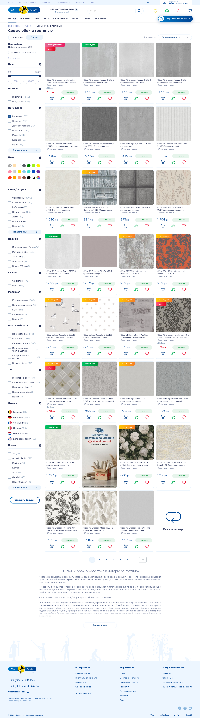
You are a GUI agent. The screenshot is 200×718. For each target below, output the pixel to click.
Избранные (167, 678)
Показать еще (173, 521)
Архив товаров (83, 693)
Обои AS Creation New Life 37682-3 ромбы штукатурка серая (62, 400)
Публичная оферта (129, 682)
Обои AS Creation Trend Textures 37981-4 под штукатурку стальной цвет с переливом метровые (98, 400)
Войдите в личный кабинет (179, 3)
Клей (36, 18)
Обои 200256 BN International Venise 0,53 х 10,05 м (171, 273)
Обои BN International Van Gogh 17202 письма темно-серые (134, 336)
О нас (10, 2)
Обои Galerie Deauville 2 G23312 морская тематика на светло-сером (60, 336)
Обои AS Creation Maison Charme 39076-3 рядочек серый (172, 145)
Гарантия (46, 2)
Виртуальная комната (174, 18)
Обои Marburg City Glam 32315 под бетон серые (135, 145)
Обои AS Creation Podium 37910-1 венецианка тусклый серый (172, 81)
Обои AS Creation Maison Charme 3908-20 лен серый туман (135, 529)
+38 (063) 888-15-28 (62, 10)
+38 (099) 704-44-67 (23, 686)
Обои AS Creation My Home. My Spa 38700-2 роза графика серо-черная (61, 529)
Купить (52, 98)
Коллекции (17, 37)
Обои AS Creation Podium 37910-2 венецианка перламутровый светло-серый (98, 81)
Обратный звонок (16, 692)
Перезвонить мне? (62, 12)
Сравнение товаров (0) (173, 682)
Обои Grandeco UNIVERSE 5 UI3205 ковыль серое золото (170, 209)
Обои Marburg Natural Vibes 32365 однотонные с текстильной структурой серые (172, 400)
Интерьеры (100, 18)
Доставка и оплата (27, 2)
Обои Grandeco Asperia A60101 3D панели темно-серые (135, 209)
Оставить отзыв (55, 85)
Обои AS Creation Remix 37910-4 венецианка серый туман (61, 273)
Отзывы (86, 18)
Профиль (166, 673)
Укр (153, 2)
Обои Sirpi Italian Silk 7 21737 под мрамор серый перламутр (61, 464)
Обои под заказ (83, 687)
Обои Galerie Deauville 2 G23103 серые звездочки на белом (97, 336)
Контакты (80, 2)
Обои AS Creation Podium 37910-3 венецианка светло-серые (135, 81)
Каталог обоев (82, 673)
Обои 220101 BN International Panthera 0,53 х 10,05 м (133, 273)
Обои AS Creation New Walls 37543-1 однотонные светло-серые (62, 145)
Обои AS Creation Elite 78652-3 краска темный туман (97, 273)
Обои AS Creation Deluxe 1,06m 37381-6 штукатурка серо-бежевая (60, 209)
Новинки (25, 18)
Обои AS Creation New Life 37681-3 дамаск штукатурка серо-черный (173, 336)
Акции (74, 18)
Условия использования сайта (177, 687)
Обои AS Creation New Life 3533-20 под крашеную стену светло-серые (61, 81)
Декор (46, 18)
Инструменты (60, 18)
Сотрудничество (63, 2)
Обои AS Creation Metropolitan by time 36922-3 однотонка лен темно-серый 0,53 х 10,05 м (98, 145)
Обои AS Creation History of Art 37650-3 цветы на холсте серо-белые (134, 464)
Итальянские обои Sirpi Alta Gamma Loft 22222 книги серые (97, 209)
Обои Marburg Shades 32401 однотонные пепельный (133, 400)
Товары (34, 37)
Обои (12, 19)
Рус (148, 2)
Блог (93, 2)
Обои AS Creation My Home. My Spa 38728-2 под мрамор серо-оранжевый (171, 464)
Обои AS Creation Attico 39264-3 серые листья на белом (98, 529)
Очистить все (14, 58)
